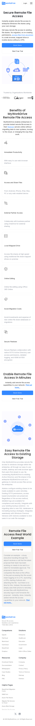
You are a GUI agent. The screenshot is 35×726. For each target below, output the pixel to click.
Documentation (7, 665)
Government (23, 645)
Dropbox (4, 651)
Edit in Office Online (25, 651)
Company (22, 662)
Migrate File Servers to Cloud (8, 702)
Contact (21, 665)
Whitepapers (6, 669)
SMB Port (5, 694)
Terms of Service (24, 672)
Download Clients (7, 662)
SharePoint (5, 648)
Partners (21, 678)
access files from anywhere (22, 35)
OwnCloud (5, 645)
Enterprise (22, 635)
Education (22, 641)
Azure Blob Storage (8, 706)
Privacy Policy (23, 669)
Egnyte (4, 635)
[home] (8, 3)
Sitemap (21, 675)
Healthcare (22, 638)
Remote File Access (8, 709)
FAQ (3, 678)
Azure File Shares (7, 698)
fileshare (10, 127)
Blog (3, 675)
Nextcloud (5, 641)
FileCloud (5, 638)
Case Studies (6, 672)
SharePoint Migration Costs (8, 690)
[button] (31, 3)
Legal (20, 648)
